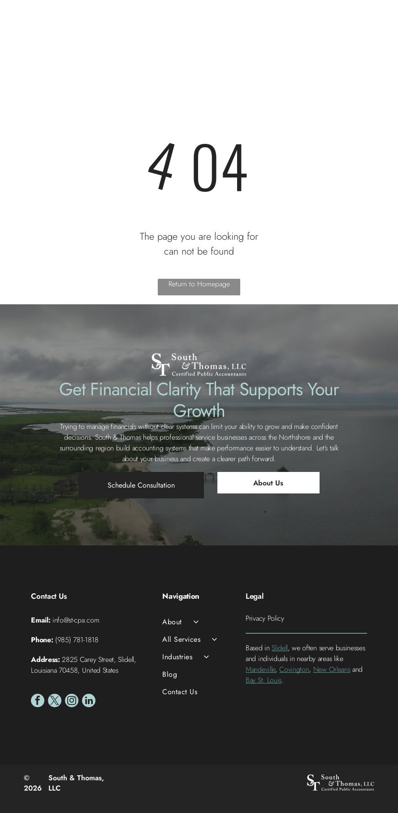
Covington (294, 669)
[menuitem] (198, 622)
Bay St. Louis (263, 680)
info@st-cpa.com (75, 620)
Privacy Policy (265, 618)
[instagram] (71, 701)
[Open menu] (376, 32)
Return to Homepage (199, 284)
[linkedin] (88, 701)
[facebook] (37, 701)
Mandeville (260, 669)
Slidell (280, 648)
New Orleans (331, 669)
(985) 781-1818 (77, 640)
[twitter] (54, 701)
